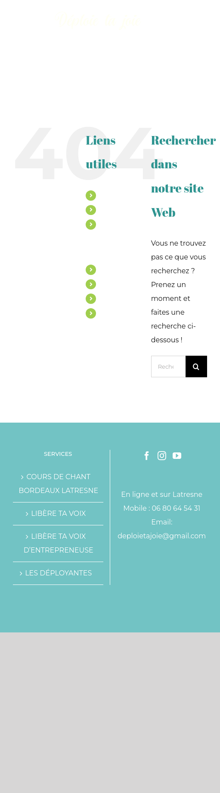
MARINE (113, 195)
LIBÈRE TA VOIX (58, 513)
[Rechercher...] (168, 366)
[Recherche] (196, 366)
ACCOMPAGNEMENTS (133, 210)
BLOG (109, 298)
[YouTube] (177, 456)
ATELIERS (115, 269)
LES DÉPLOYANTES (58, 573)
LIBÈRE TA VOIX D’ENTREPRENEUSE (58, 543)
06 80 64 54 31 (176, 508)
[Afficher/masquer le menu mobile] (202, 13)
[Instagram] (162, 456)
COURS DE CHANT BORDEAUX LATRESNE (58, 484)
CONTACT (115, 313)
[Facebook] (147, 456)
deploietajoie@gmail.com (162, 536)
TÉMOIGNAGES (123, 284)
